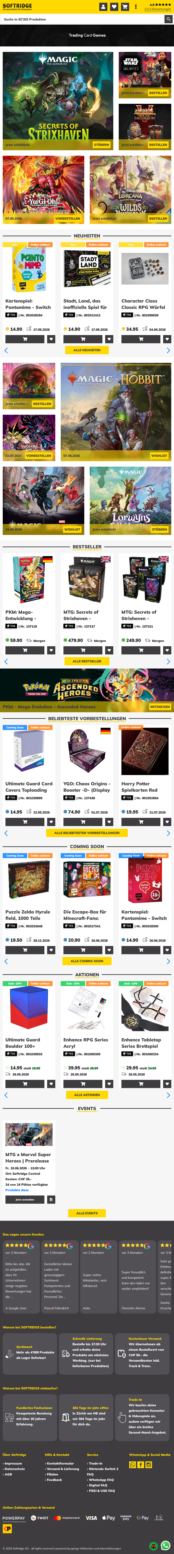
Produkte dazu (17, 1190)
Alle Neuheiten (87, 350)
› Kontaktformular (59, 1463)
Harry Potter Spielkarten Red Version (139, 790)
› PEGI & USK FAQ (101, 1491)
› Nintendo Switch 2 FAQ (102, 1471)
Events (87, 1108)
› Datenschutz (14, 1469)
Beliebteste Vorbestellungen (87, 718)
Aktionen (87, 974)
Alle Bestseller (87, 661)
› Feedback (53, 1480)
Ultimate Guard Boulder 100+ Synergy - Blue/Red (26, 1046)
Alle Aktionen (87, 1095)
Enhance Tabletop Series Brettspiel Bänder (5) (141, 1046)
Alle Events (87, 1213)
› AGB (7, 1474)
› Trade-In (94, 1463)
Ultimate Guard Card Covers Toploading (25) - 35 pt (29, 790)
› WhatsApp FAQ (100, 1480)
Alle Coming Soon (87, 961)
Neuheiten (87, 236)
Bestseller (87, 546)
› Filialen (51, 1474)
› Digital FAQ (97, 1485)
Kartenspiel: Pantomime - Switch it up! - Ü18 (144, 918)
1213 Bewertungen (157, 9)
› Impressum (12, 1463)
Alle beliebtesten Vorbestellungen (87, 833)
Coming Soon (87, 846)
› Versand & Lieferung (62, 1469)
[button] (6, 351)
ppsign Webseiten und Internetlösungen (96, 1548)
